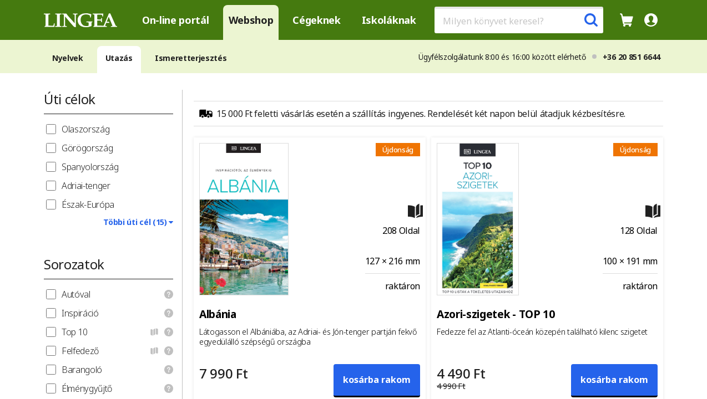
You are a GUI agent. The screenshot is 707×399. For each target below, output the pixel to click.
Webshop (251, 20)
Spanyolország (90, 167)
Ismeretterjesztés (191, 58)
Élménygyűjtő (87, 388)
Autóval (76, 294)
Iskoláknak (389, 20)
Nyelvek (67, 58)
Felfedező (80, 351)
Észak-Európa (88, 204)
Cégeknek (316, 20)
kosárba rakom (377, 380)
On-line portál (175, 20)
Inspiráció (80, 313)
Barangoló (82, 370)
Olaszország (85, 129)
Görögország (87, 148)
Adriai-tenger (86, 186)
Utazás (119, 58)
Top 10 (75, 332)
